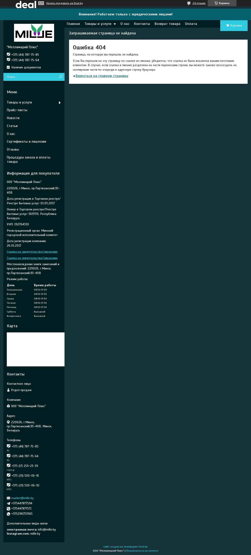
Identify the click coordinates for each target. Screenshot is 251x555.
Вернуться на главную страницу (102, 76)
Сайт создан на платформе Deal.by (125, 546)
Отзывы (13, 149)
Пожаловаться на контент (142, 550)
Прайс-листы (17, 110)
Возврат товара (167, 24)
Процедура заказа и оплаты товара (28, 159)
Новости (13, 118)
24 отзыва (199, 3)
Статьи (12, 126)
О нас (124, 24)
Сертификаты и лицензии (26, 141)
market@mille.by (22, 498)
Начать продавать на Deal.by (64, 3)
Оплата (191, 24)
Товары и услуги (97, 24)
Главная (73, 24)
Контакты (142, 24)
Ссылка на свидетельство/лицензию (32, 252)
